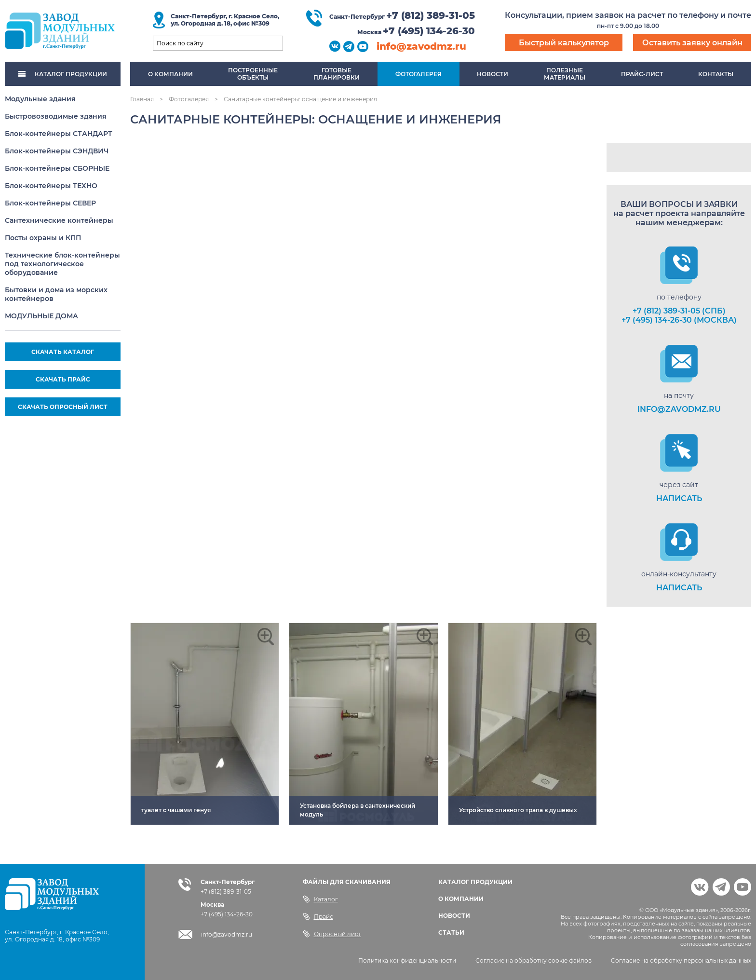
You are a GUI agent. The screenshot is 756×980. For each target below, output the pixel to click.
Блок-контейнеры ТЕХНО (51, 185)
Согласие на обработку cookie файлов (533, 960)
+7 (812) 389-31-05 (430, 15)
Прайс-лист (642, 74)
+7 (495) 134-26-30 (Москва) (679, 320)
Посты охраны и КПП (43, 237)
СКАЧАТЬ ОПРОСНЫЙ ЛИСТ (63, 406)
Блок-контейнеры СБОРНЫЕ (57, 168)
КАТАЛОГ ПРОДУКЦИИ (62, 74)
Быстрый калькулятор (564, 42)
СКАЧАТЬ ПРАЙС (63, 379)
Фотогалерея (418, 74)
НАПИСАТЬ (679, 498)
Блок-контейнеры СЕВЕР (50, 203)
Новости (492, 74)
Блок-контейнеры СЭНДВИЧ (56, 151)
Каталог (320, 899)
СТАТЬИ (451, 932)
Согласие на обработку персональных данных (681, 960)
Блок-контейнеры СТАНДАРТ (58, 133)
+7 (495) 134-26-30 (429, 31)
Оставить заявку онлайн (692, 42)
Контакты (715, 74)
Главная (142, 99)
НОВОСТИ (454, 915)
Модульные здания (40, 99)
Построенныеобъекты (253, 74)
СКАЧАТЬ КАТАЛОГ (62, 351)
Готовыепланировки (336, 74)
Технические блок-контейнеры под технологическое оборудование (62, 264)
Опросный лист (332, 934)
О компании (170, 74)
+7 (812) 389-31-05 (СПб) (679, 310)
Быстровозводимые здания (56, 116)
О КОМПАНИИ (461, 898)
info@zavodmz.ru (421, 46)
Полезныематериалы (564, 74)
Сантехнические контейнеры (59, 220)
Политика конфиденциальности (407, 960)
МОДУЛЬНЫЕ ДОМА (41, 316)
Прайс (318, 916)
